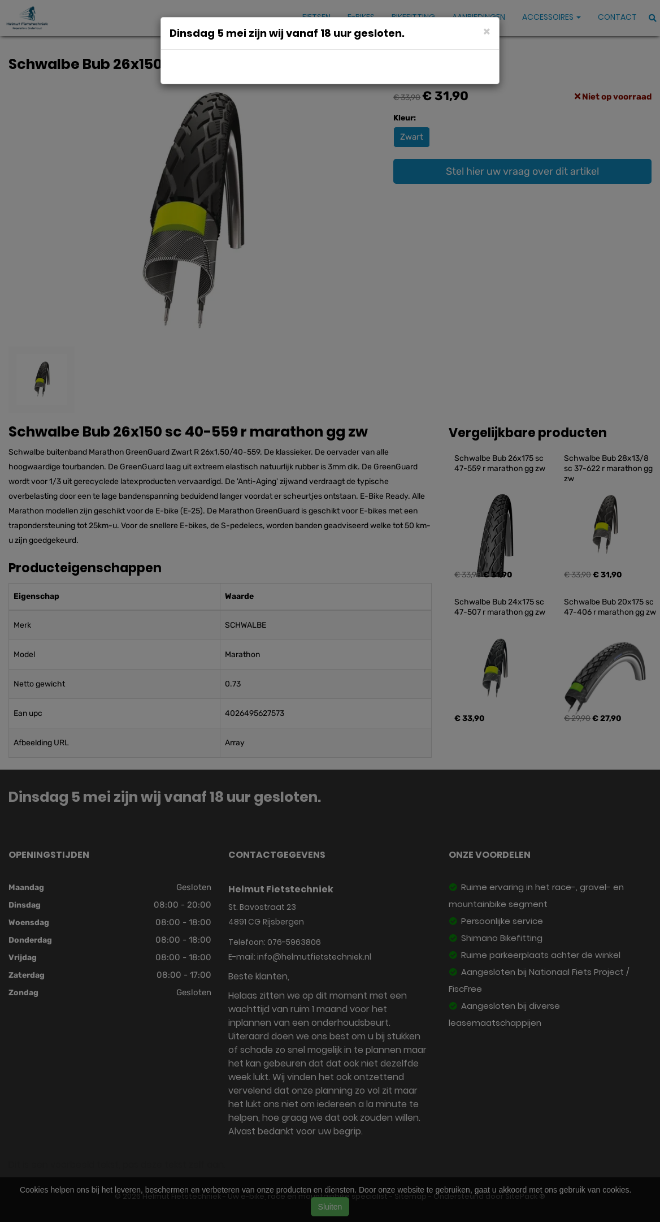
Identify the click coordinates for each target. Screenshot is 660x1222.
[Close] (486, 31)
